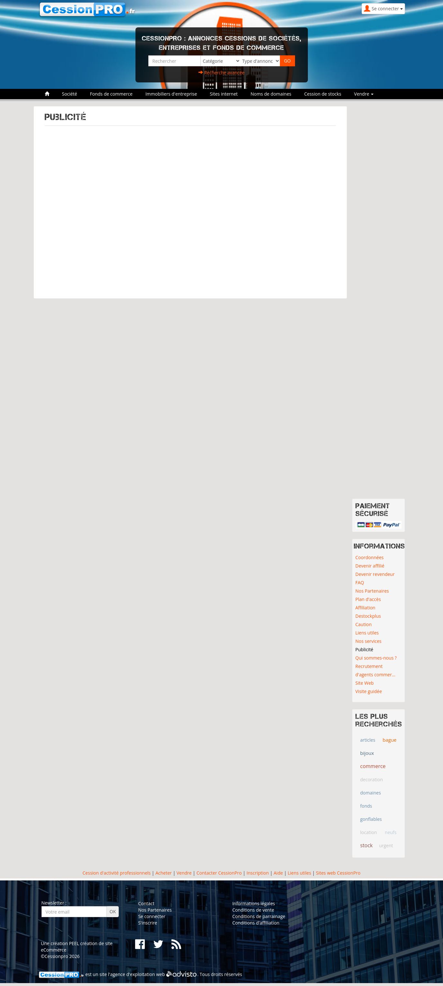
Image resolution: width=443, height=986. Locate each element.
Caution (363, 624)
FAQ (359, 582)
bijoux (367, 753)
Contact (146, 903)
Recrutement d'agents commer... (375, 670)
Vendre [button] (364, 94)
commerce (373, 766)
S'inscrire (147, 923)
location (368, 832)
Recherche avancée (221, 73)
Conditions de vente (253, 910)
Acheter (163, 873)
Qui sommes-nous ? (376, 658)
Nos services (368, 641)
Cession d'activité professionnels (117, 873)
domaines (370, 793)
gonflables (371, 819)
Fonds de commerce (111, 94)
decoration (371, 779)
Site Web (364, 683)
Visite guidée (368, 691)
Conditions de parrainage (258, 916)
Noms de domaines (271, 94)
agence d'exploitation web (137, 974)
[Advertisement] (190, 209)
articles (367, 740)
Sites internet (224, 94)
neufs (390, 832)
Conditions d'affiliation (256, 923)
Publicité (364, 649)
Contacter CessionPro (219, 873)
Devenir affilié (369, 566)
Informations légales (253, 903)
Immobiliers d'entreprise (171, 94)
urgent (386, 845)
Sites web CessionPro (338, 873)
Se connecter (151, 916)
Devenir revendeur (375, 574)
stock (366, 845)
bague (389, 740)
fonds (366, 806)
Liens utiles (367, 633)
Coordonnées (369, 557)
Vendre (184, 873)
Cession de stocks (322, 94)
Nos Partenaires (372, 591)
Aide (277, 873)
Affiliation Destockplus (368, 612)
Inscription (257, 873)
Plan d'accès (368, 599)
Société (69, 94)
